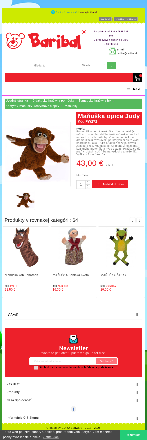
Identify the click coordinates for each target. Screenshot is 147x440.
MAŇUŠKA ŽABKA (113, 275)
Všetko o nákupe (126, 19)
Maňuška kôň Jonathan (21, 275)
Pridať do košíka (110, 184)
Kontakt (105, 19)
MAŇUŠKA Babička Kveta (71, 275)
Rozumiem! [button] (134, 434)
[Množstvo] (81, 184)
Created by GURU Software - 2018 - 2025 (74, 427)
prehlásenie (105, 367)
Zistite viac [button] (51, 437)
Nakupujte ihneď (87, 12)
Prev (133, 220)
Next (139, 220)
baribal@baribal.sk (127, 53)
